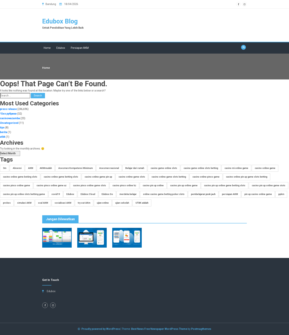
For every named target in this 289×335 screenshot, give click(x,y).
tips (2, 127)
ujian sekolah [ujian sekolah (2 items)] (122, 203)
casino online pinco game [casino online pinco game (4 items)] (206, 177)
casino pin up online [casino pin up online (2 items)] (153, 185)
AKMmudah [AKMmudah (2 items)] (46, 168)
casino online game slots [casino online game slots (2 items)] (132, 177)
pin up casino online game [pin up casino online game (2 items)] (258, 194)
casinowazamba (10, 118)
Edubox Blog (60, 21)
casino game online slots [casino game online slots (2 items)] (164, 168)
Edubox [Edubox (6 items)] (70, 194)
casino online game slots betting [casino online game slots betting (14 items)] (169, 177)
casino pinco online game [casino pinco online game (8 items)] (16, 185)
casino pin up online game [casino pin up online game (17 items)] (184, 185)
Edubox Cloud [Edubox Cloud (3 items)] (88, 194)
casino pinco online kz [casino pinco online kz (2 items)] (124, 185)
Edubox (60, 47)
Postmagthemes (201, 328)
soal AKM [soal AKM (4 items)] (43, 203)
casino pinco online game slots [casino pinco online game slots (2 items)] (89, 185)
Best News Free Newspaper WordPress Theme (159, 328)
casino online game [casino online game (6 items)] (265, 168)
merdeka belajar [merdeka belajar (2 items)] (128, 194)
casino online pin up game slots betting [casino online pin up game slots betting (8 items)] (246, 177)
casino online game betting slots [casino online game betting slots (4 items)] (61, 177)
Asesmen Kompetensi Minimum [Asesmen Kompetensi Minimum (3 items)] (75, 168)
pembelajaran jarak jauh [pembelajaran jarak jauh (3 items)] (203, 194)
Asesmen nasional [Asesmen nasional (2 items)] (109, 168)
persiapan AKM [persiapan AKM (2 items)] (230, 194)
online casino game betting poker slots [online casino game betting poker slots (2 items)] (163, 194)
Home (47, 47)
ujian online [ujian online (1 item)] (103, 203)
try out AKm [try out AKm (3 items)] (84, 203)
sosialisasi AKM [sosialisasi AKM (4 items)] (63, 203)
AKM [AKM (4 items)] (30, 168)
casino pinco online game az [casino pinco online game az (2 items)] (51, 185)
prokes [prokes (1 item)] (7, 203)
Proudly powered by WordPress (101, 328)
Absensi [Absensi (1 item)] (17, 168)
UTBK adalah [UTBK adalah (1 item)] (141, 203)
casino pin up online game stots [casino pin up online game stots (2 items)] (268, 185)
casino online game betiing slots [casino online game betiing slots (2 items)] (20, 177)
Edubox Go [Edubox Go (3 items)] (107, 194)
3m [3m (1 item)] (4, 168)
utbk (2, 136)
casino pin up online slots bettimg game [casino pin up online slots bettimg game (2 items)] (24, 194)
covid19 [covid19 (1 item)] (55, 194)
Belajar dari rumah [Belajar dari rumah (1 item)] (134, 168)
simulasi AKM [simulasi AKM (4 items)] (24, 203)
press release (8, 109)
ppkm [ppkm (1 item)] (281, 194)
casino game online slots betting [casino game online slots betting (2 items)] (201, 168)
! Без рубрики (8, 113)
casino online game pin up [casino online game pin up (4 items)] (98, 177)
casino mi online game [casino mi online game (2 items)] (236, 168)
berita (3, 132)
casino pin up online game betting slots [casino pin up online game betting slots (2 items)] (224, 185)
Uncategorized (9, 122)
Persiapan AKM (80, 47)
